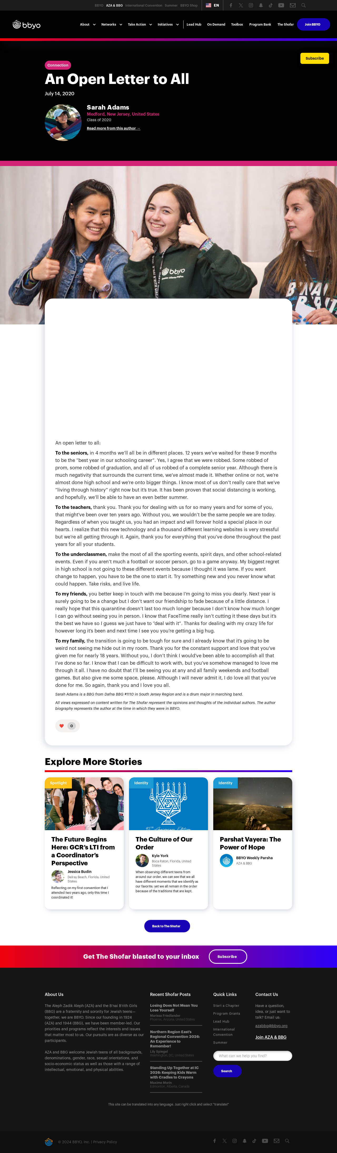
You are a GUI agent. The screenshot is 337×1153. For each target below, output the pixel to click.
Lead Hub (194, 24)
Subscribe (227, 956)
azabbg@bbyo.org (271, 1026)
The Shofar (285, 24)
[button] (212, 5)
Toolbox (237, 24)
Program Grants (226, 1013)
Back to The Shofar (166, 926)
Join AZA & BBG (270, 1037)
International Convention (224, 1032)
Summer (220, 1042)
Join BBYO (312, 24)
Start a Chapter (226, 1005)
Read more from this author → (113, 128)
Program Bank (260, 24)
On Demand (216, 24)
